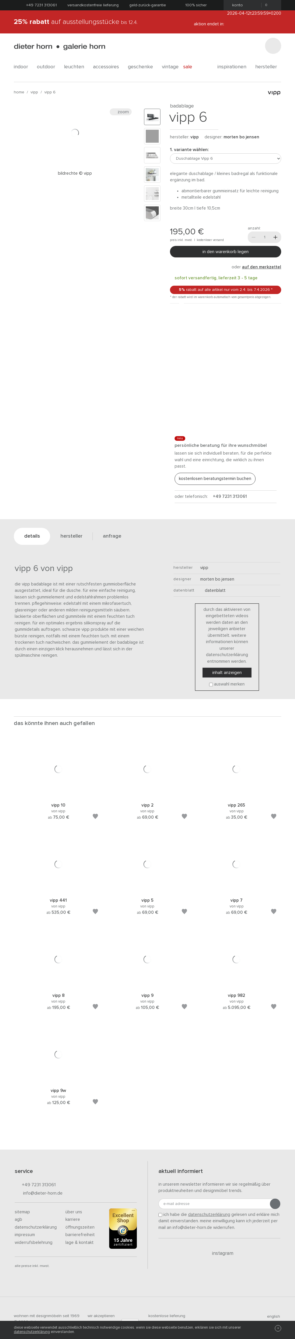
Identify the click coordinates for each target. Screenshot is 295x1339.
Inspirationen (234, 66)
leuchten (76, 66)
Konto (236, 5)
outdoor (48, 66)
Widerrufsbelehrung (33, 1242)
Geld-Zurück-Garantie (147, 5)
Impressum (25, 1235)
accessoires (108, 66)
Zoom (121, 112)
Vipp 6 (50, 92)
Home (19, 92)
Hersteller (268, 66)
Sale (190, 66)
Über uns (73, 1212)
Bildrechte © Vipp (75, 173)
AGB (18, 1219)
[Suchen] (273, 46)
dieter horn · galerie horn (59, 47)
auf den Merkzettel (261, 267)
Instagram (219, 1253)
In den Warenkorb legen (226, 251)
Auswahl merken (229, 684)
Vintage (170, 66)
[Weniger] (253, 237)
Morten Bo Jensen (241, 137)
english (271, 1316)
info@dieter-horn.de (39, 1193)
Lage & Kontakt (79, 1242)
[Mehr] (275, 237)
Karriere (72, 1219)
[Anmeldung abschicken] (275, 1204)
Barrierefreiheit (80, 1235)
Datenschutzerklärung (36, 1227)
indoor (23, 66)
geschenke (142, 66)
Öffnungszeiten (79, 1227)
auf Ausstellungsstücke (75, 21)
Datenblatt (213, 590)
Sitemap (22, 1212)
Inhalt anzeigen (227, 673)
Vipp (34, 92)
